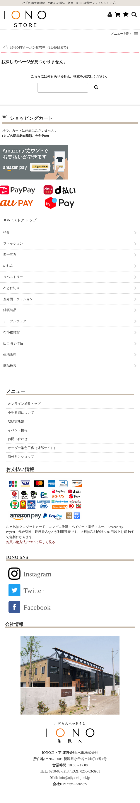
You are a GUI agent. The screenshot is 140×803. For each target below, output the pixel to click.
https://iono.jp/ (76, 784)
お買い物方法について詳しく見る (30, 542)
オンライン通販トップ (24, 403)
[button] (121, 33)
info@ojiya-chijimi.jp (74, 777)
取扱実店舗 (16, 421)
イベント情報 (17, 430)
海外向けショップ (21, 456)
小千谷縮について (21, 412)
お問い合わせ (17, 439)
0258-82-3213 (58, 771)
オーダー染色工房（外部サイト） (32, 448)
